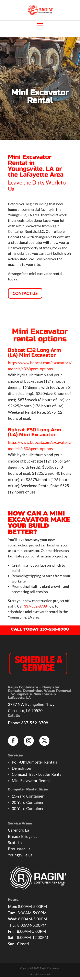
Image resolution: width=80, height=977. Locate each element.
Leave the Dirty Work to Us (37, 185)
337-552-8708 (35, 606)
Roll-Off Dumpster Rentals (34, 762)
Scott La (15, 842)
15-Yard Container (28, 796)
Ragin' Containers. (50, 968)
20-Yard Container (28, 802)
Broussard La (19, 848)
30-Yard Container (28, 808)
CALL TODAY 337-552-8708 (40, 629)
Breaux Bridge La (22, 836)
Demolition (21, 768)
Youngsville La (20, 855)
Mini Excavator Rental (31, 780)
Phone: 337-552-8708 (28, 722)
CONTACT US (25, 293)
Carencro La (18, 830)
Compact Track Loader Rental (37, 774)
